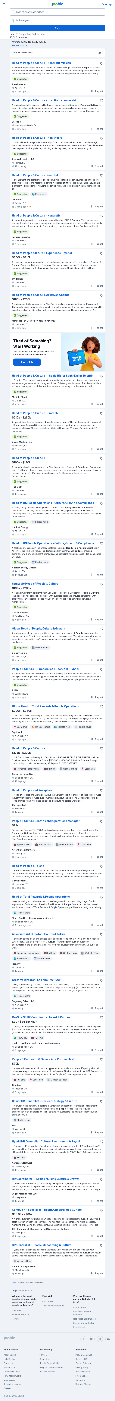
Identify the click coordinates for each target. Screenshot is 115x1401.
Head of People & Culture (28, 458)
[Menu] (4, 4)
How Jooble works (12, 1376)
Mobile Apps (9, 1380)
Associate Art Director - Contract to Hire (39, 934)
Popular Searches (83, 1355)
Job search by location (53, 1305)
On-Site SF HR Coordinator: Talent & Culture (41, 1017)
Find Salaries (81, 1376)
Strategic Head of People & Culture (35, 583)
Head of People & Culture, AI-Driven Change (40, 294)
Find (57, 28)
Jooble (21, 1396)
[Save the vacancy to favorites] (101, 63)
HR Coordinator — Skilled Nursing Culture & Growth (46, 1178)
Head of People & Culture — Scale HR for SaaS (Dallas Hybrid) (52, 375)
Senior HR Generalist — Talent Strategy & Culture (44, 1101)
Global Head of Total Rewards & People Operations (45, 706)
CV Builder (80, 1380)
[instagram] (92, 1339)
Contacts (8, 1363)
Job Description (82, 1371)
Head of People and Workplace (32, 790)
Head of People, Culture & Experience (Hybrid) (42, 253)
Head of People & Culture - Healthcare (37, 137)
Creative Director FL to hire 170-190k (36, 979)
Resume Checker (83, 1384)
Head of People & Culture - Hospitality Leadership (44, 100)
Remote (15, 1319)
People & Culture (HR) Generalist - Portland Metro (44, 1059)
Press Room (9, 1367)
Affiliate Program (48, 1371)
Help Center (9, 1359)
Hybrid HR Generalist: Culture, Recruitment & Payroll (46, 1141)
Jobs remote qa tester (83, 1323)
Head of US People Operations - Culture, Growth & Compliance (53, 502)
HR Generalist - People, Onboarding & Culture (41, 1245)
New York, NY (18, 1310)
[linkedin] (108, 1339)
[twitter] (100, 1339)
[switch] (100, 52)
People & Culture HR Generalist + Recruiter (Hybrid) (45, 668)
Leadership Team (12, 1371)
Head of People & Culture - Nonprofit (36, 215)
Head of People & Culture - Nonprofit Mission (41, 62)
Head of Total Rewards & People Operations (41, 896)
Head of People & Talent (28, 865)
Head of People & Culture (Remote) (35, 175)
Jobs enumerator (81, 1307)
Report (97, 91)
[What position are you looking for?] (57, 12)
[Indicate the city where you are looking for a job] (57, 20)
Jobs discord (79, 1327)
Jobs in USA (81, 1359)
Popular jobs (48, 1301)
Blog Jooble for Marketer (51, 1367)
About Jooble (10, 1355)
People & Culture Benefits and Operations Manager (46, 821)
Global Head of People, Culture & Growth (38, 628)
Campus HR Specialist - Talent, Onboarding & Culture (47, 1209)
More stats (20, 45)
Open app (107, 4)
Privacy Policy (81, 1367)
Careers (7, 1388)
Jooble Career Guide (49, 1363)
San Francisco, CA (20, 1314)
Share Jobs (45, 1359)
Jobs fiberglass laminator (84, 1319)
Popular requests (23, 1290)
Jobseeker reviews (12, 1384)
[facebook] (83, 1339)
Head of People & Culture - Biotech (35, 413)
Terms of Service (83, 1363)
